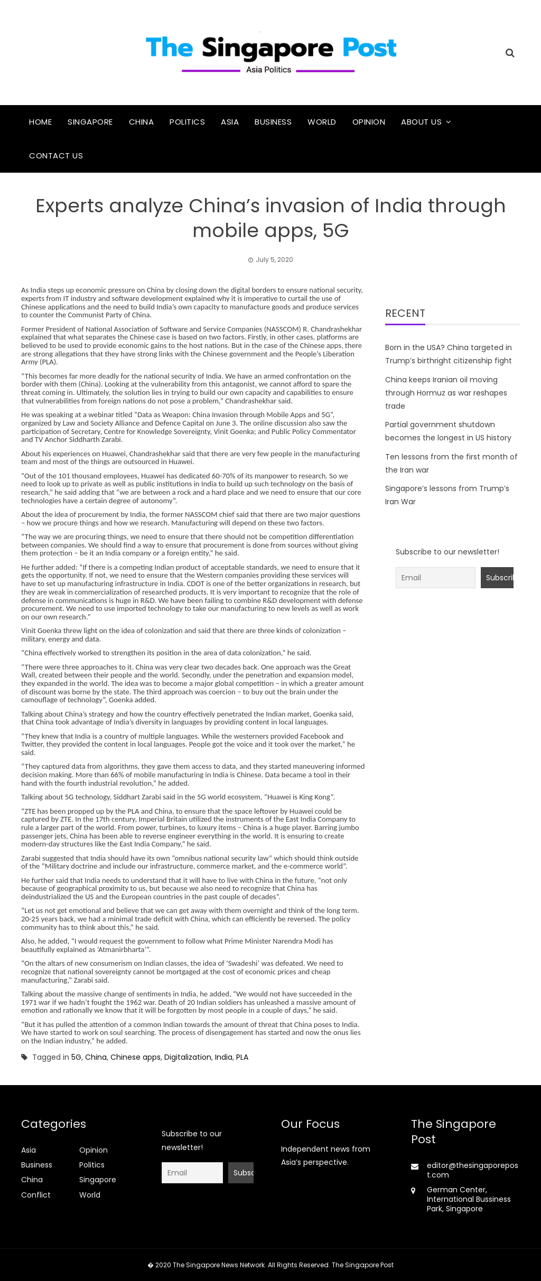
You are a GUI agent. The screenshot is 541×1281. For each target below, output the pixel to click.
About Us (421, 121)
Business (273, 121)
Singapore (90, 121)
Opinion (369, 121)
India (223, 1057)
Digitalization (187, 1057)
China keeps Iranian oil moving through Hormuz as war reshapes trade (446, 392)
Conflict (36, 1195)
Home (40, 121)
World (322, 121)
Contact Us (56, 155)
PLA (242, 1057)
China (141, 121)
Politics (187, 121)
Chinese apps (135, 1057)
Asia (230, 121)
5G (76, 1057)
